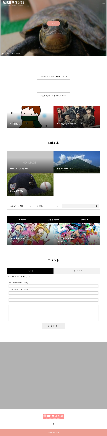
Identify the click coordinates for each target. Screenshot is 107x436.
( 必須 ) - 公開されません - (19, 289)
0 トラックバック (77, 271)
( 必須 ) (18, 282)
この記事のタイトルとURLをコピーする (53, 76)
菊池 (53, 24)
